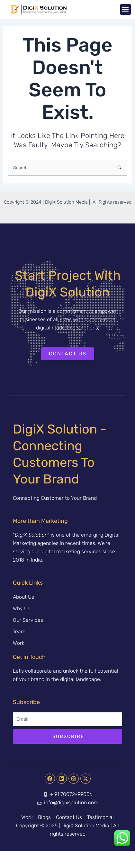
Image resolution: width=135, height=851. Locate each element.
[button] (125, 9)
